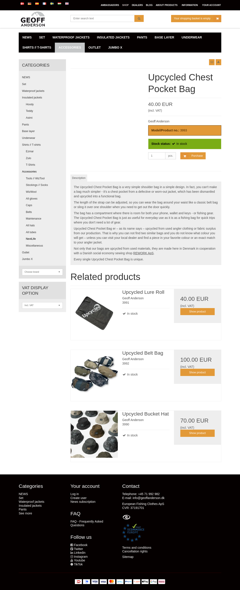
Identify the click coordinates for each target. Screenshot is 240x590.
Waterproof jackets (33, 91)
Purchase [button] (192, 155)
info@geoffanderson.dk (148, 498)
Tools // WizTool (35, 178)
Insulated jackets (32, 97)
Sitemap (127, 557)
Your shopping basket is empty (197, 18)
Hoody (30, 104)
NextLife (31, 238)
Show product (197, 311)
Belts (29, 212)
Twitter (78, 549)
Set (24, 84)
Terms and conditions (136, 547)
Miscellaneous (34, 245)
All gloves (31, 198)
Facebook (80, 545)
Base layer (28, 131)
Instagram (81, 556)
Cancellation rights (135, 551)
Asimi (29, 117)
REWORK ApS (143, 253)
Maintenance (33, 218)
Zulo (28, 158)
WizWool (31, 191)
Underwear (28, 138)
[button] (212, 62)
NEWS (26, 77)
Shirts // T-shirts (31, 144)
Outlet (25, 252)
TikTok (78, 564)
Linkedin (79, 552)
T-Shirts (30, 164)
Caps (29, 205)
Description (78, 178)
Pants (25, 124)
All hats (30, 225)
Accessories (29, 171)
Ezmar (30, 151)
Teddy (29, 111)
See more (25, 513)
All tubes (31, 232)
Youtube (79, 560)
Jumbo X (27, 259)
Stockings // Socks (37, 185)
